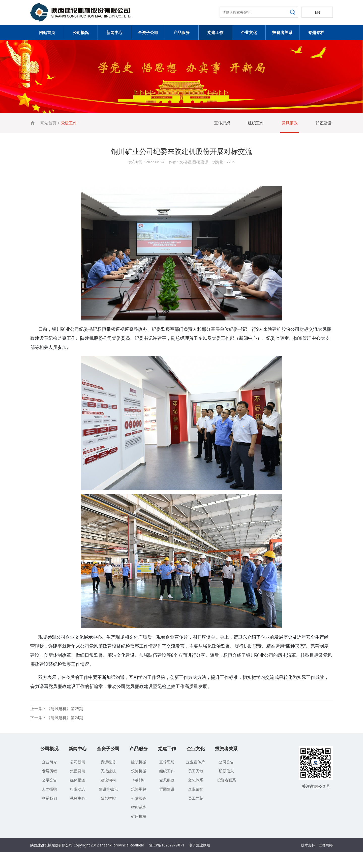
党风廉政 (290, 123)
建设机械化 (108, 789)
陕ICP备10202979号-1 (166, 845)
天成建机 (108, 770)
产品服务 (181, 32)
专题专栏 (316, 32)
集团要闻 (77, 770)
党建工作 (215, 32)
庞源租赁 (108, 761)
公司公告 (226, 761)
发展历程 (49, 770)
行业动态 (77, 789)
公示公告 (49, 779)
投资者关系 (282, 32)
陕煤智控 (108, 798)
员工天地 (195, 770)
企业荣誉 (195, 789)
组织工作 (256, 123)
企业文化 (249, 32)
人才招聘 (49, 789)
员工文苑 (195, 798)
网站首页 (47, 32)
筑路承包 (138, 789)
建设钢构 (108, 779)
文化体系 (195, 779)
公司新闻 (77, 761)
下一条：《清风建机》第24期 (56, 717)
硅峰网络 (326, 845)
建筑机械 (138, 761)
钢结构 (138, 779)
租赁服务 (138, 798)
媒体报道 (77, 779)
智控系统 (138, 807)
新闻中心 (114, 32)
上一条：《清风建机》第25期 (56, 708)
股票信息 (226, 770)
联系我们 (49, 798)
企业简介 (49, 761)
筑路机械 (138, 770)
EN (317, 12)
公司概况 (81, 32)
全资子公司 (148, 32)
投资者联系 (226, 779)
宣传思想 (222, 123)
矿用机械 (138, 816)
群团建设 (323, 123)
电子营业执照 (199, 845)
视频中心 (77, 798)
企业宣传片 (195, 761)
